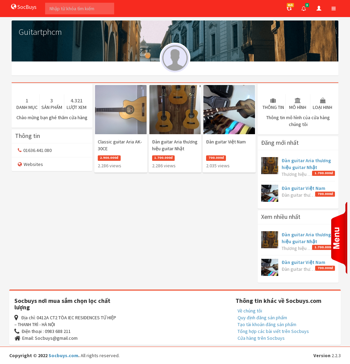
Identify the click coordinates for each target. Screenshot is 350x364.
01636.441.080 (35, 150)
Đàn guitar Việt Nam (303, 188)
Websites (30, 164)
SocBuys (24, 6)
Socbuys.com (63, 355)
